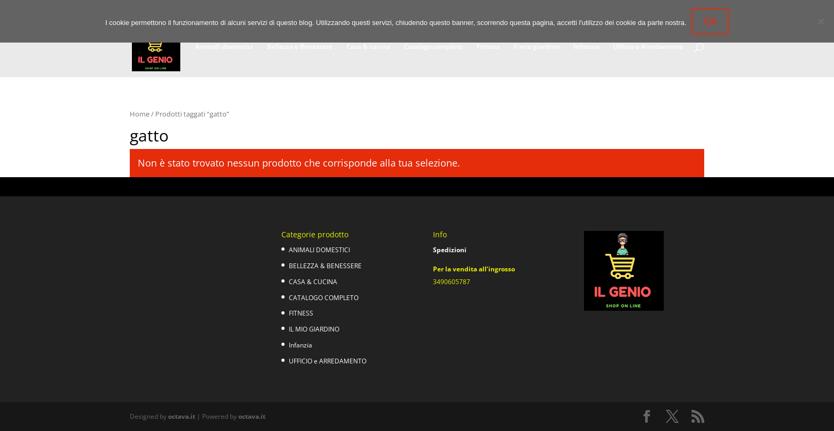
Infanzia (586, 47)
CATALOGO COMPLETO (323, 297)
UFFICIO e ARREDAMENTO (327, 361)
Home (139, 114)
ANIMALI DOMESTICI (319, 249)
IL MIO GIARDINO (314, 329)
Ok (710, 21)
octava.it (181, 416)
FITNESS (301, 313)
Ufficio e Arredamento (648, 47)
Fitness (488, 47)
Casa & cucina (368, 47)
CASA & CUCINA (313, 281)
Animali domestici (224, 47)
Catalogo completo (433, 47)
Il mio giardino (536, 47)
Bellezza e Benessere (299, 47)
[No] (820, 21)
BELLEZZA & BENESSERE (325, 265)
